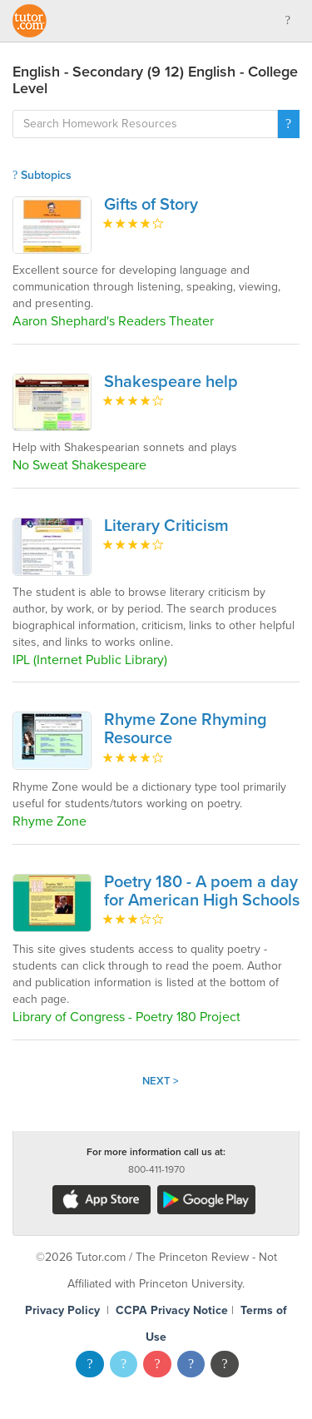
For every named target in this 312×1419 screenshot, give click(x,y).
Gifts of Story (151, 205)
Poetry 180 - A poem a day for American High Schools (202, 891)
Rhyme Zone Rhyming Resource (185, 729)
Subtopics (42, 175)
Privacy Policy (62, 1310)
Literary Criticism (166, 526)
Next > (160, 1081)
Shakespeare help (171, 382)
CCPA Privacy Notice (172, 1310)
